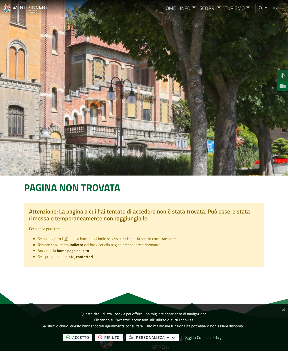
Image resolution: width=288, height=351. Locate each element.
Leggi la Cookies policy (202, 337)
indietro (76, 245)
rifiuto (110, 337)
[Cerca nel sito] (261, 8)
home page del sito (73, 251)
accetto (79, 337)
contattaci (84, 257)
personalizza (154, 337)
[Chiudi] (283, 309)
